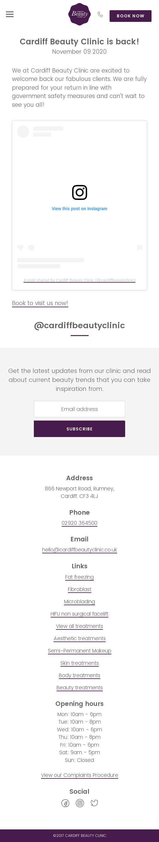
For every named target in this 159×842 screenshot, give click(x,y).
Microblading (79, 601)
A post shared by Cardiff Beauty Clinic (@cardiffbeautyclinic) (79, 280)
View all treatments (79, 626)
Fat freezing (79, 577)
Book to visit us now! (40, 303)
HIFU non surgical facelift (79, 613)
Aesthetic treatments (80, 638)
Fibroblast (79, 589)
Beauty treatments (80, 687)
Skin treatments (79, 663)
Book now (130, 16)
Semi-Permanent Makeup (79, 650)
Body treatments (79, 675)
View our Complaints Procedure (79, 775)
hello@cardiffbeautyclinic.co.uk (79, 549)
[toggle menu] (9, 14)
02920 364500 (79, 523)
